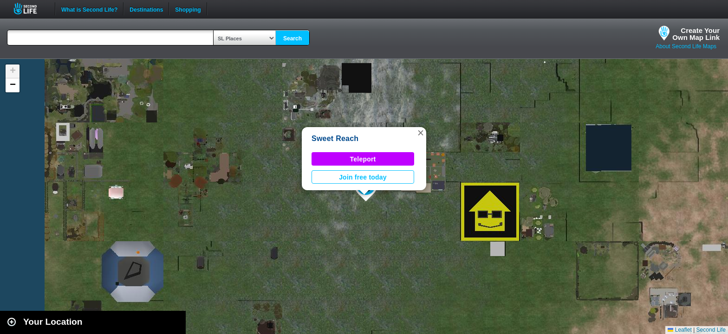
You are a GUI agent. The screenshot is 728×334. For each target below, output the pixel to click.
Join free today (363, 177)
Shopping (188, 8)
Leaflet (679, 330)
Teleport (363, 159)
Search (292, 38)
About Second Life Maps (686, 46)
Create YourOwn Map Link (696, 33)
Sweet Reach (335, 138)
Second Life (30, 8)
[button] (420, 132)
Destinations (146, 8)
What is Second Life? (89, 8)
